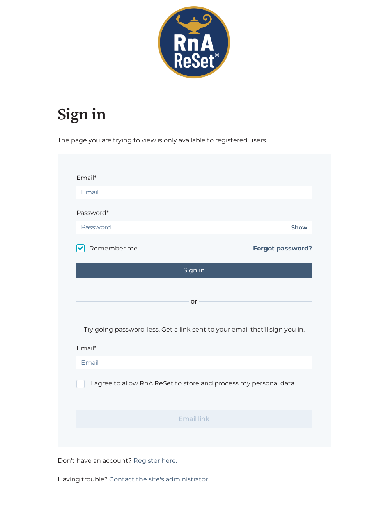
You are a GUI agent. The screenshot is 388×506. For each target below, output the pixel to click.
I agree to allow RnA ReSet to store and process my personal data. (193, 383)
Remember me (113, 248)
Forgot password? (282, 248)
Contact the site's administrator (158, 479)
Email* (86, 177)
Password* (92, 213)
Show (299, 227)
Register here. (155, 460)
